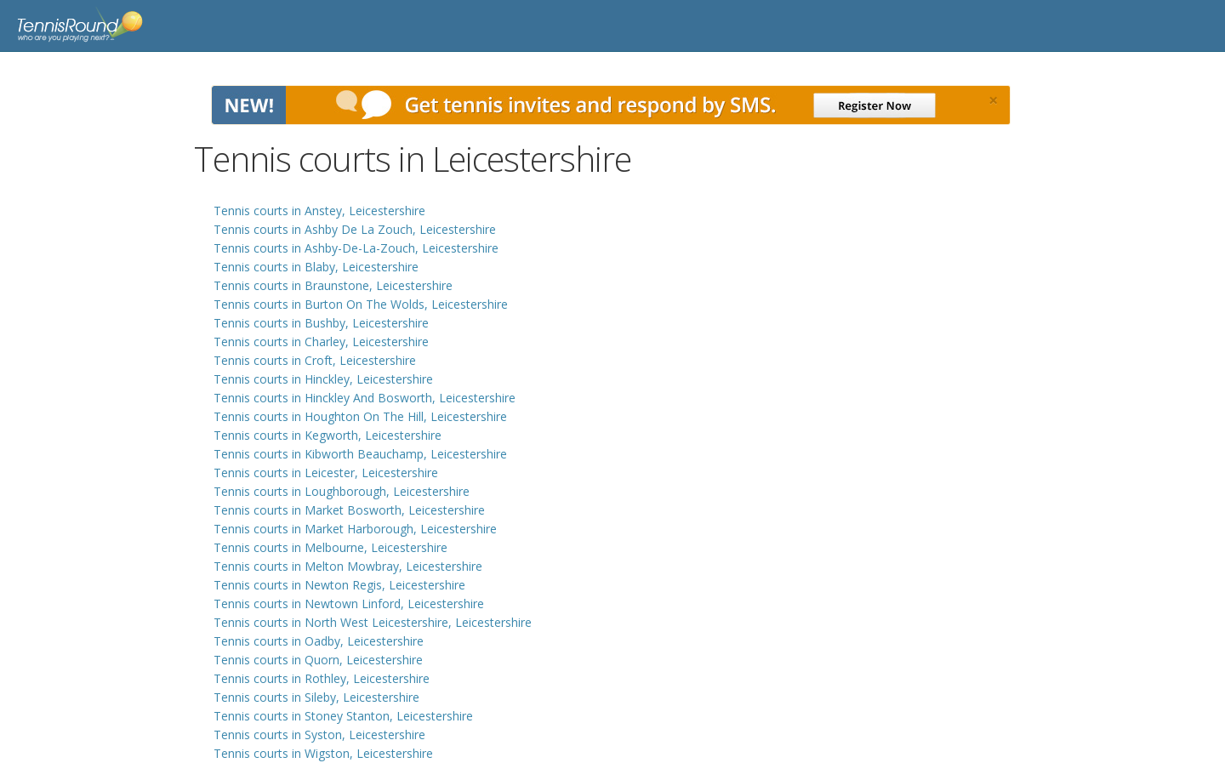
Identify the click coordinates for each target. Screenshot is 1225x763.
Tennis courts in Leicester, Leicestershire (326, 472)
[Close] (993, 100)
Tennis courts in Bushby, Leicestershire (321, 323)
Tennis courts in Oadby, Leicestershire (319, 641)
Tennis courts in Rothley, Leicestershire (322, 678)
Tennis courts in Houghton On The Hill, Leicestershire (360, 416)
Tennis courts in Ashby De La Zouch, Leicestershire (355, 229)
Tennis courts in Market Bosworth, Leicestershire (349, 510)
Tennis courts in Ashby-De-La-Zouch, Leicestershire (356, 248)
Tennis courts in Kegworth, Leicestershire (328, 435)
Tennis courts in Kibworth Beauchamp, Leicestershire (360, 454)
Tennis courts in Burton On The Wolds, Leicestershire (361, 304)
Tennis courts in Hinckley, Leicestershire (323, 379)
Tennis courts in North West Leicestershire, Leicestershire (373, 622)
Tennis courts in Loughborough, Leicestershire (342, 491)
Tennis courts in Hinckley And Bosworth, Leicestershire (365, 398)
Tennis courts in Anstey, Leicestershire (319, 210)
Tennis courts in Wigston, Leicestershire (323, 753)
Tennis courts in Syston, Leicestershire (319, 734)
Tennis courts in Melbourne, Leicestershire (330, 547)
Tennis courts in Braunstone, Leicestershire (333, 285)
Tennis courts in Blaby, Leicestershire (316, 267)
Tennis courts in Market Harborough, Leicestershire (355, 529)
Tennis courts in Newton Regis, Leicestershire (339, 585)
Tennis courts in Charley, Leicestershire (321, 341)
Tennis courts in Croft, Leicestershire (315, 360)
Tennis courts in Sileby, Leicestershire (316, 697)
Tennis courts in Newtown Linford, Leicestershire (349, 603)
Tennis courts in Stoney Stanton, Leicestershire (343, 716)
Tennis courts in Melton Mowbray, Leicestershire (348, 566)
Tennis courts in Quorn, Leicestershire (318, 660)
